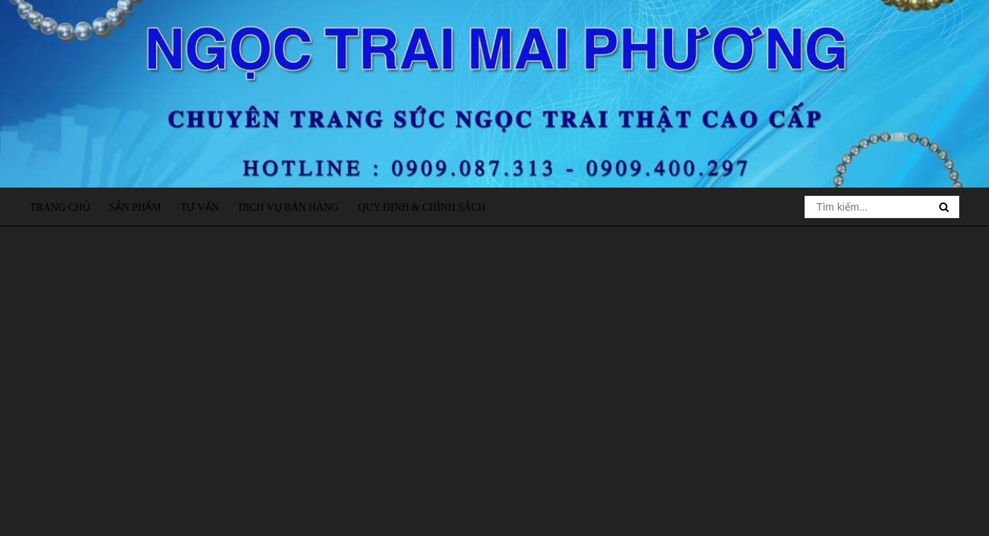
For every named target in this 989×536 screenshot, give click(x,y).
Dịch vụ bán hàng (289, 207)
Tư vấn (200, 207)
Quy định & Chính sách (422, 207)
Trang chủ (60, 207)
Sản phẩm (135, 207)
